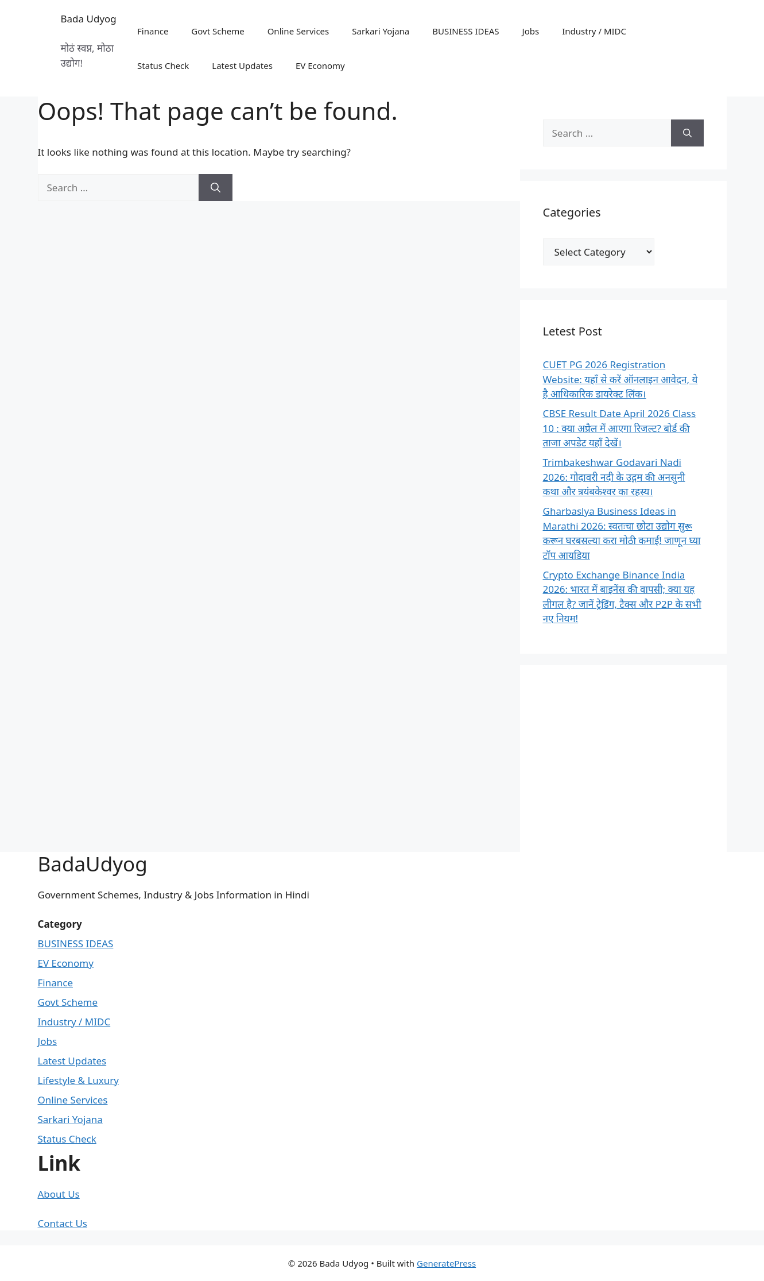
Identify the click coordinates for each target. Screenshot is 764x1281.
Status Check (163, 65)
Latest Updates (242, 65)
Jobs (531, 31)
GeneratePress (446, 1263)
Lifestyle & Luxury (78, 1080)
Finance (152, 31)
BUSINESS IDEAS (465, 31)
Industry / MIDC (594, 31)
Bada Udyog (89, 18)
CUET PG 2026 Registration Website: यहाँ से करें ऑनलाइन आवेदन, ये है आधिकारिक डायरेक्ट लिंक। (620, 379)
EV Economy (320, 65)
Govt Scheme (217, 31)
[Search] (215, 188)
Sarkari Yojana (380, 31)
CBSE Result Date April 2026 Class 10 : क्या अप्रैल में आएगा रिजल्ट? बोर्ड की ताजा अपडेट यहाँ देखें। (619, 428)
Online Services (298, 31)
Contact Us (63, 1223)
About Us (59, 1194)
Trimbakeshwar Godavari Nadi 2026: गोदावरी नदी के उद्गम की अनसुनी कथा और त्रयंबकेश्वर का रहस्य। (614, 477)
